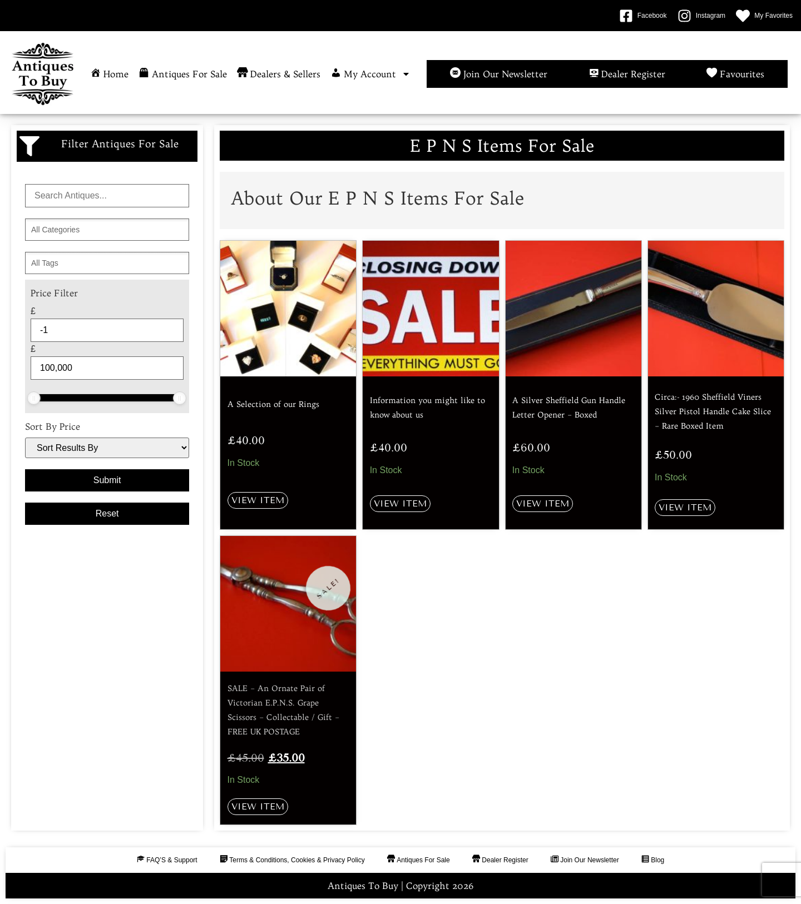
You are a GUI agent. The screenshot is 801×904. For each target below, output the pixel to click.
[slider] (34, 398)
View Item (257, 500)
